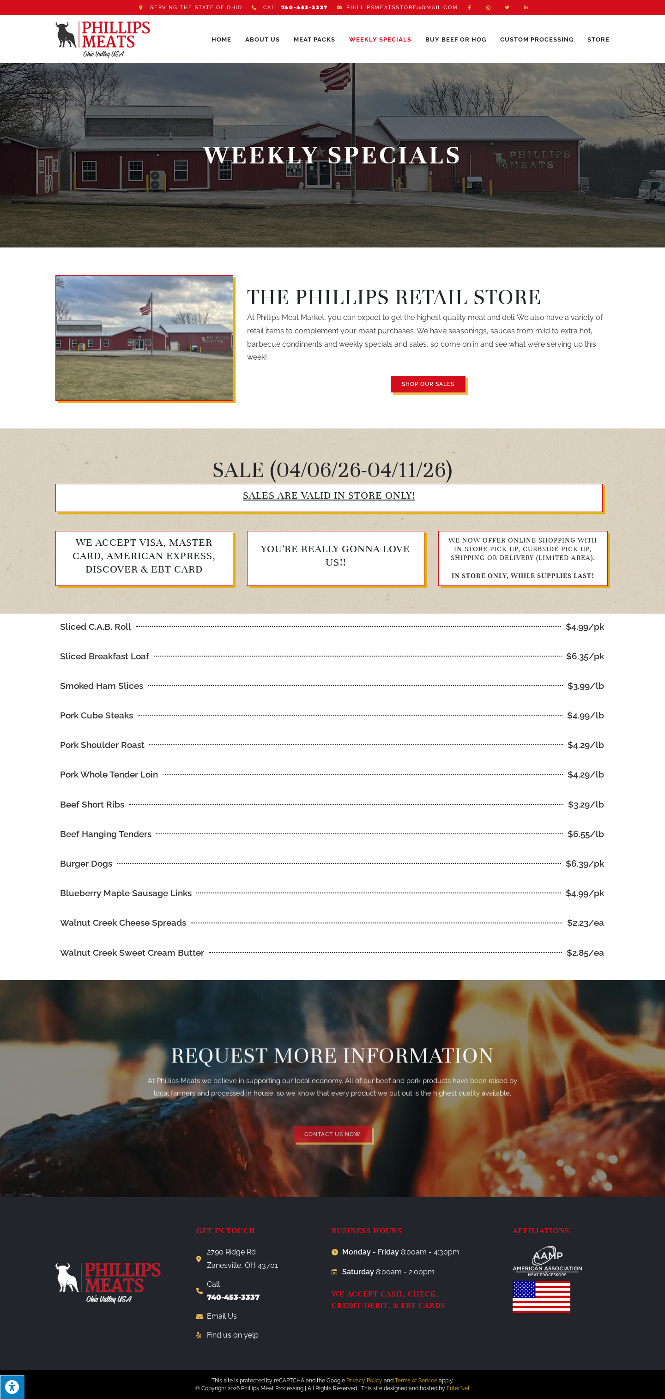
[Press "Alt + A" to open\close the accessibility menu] (12, 1387)
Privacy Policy (364, 1380)
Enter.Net (458, 1388)
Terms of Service (416, 1380)
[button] (428, 384)
